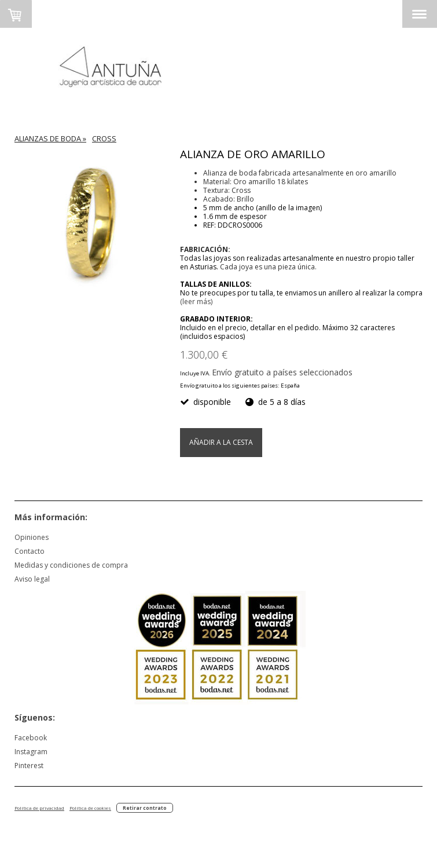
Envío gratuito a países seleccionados (282, 372)
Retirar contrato (145, 808)
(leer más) (196, 301)
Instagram (30, 752)
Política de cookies (90, 808)
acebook (32, 738)
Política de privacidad (39, 808)
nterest (31, 765)
